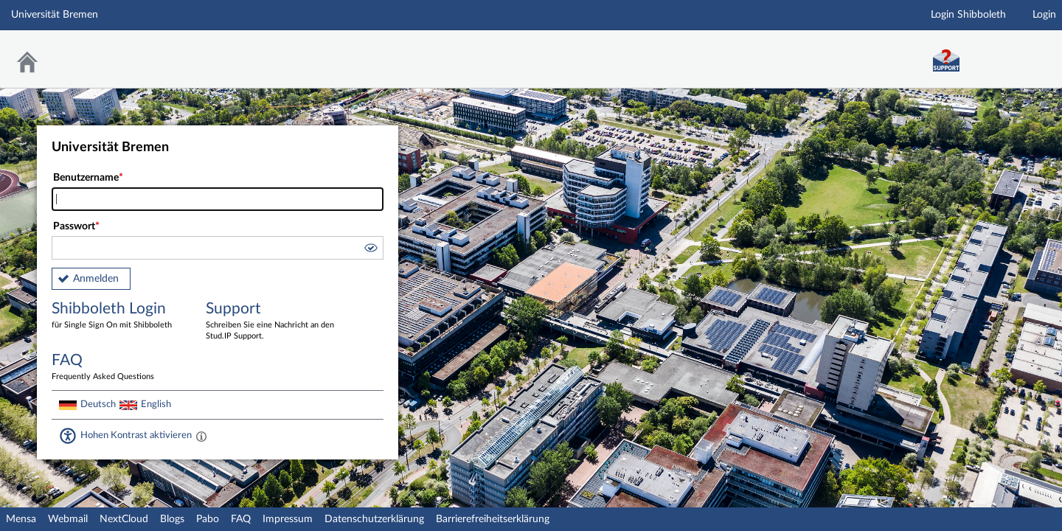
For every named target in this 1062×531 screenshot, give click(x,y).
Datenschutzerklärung (374, 519)
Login (1044, 15)
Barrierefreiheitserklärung (492, 519)
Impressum (288, 519)
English (156, 404)
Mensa (21, 519)
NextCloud (124, 519)
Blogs (172, 519)
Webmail (68, 519)
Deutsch (98, 404)
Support (272, 321)
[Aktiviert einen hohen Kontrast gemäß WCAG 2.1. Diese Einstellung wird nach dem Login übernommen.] (201, 435)
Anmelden (96, 279)
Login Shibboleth (968, 15)
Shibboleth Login (118, 316)
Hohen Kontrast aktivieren (136, 435)
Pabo (207, 519)
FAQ (241, 519)
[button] (370, 250)
